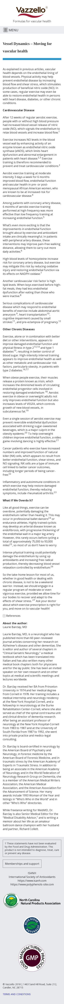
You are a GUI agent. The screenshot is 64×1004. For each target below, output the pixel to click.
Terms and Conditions (17, 994)
